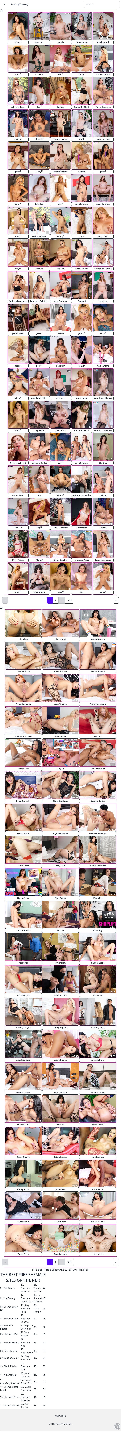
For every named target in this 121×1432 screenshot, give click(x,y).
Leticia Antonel (18, 107)
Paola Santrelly (23, 801)
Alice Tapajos (60, 704)
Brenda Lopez (97, 1092)
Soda (18, 74)
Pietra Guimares (103, 107)
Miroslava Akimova (103, 398)
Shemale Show (11, 1318)
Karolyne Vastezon (103, 268)
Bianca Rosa (60, 639)
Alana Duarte (23, 833)
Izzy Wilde (97, 995)
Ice (39, 106)
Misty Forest (82, 42)
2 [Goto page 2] (55, 600)
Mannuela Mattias (23, 736)
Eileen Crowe (23, 898)
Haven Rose (60, 1221)
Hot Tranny (9, 1298)
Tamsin (60, 42)
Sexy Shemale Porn (25, 1308)
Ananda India (97, 1060)
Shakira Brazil (103, 42)
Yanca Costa (23, 1254)
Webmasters (60, 1415)
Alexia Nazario (60, 671)
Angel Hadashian (39, 398)
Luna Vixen (98, 1254)
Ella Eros (39, 74)
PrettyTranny (19, 4)
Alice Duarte (60, 736)
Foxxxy (60, 930)
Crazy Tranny (10, 1350)
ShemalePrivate (12, 1342)
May (60, 203)
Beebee (60, 107)
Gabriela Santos (97, 801)
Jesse (82, 74)
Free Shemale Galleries (38, 1298)
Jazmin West (18, 333)
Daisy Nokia (103, 236)
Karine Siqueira (98, 768)
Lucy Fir (97, 736)
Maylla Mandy (23, 1221)
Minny (18, 42)
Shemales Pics (11, 1333)
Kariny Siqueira (60, 1027)
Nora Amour (39, 592)
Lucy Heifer (39, 430)
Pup (39, 365)
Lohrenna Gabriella (39, 301)
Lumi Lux (103, 301)
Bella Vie (60, 1124)
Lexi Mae (60, 398)
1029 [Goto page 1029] (69, 600)
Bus (39, 495)
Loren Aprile (23, 865)
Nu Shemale (10, 1374)
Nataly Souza (98, 1157)
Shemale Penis (11, 1397)
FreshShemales (12, 1405)
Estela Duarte (23, 1157)
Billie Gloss (60, 430)
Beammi (82, 301)
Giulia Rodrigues (60, 801)
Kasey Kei (97, 898)
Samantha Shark (81, 107)
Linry (81, 236)
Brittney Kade (97, 1027)
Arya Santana (81, 204)
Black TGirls (10, 1366)
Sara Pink (39, 42)
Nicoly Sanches (103, 74)
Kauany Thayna (23, 1027)
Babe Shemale (11, 1357)
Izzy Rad (60, 268)
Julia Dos (39, 204)
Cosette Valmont (60, 139)
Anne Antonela (98, 639)
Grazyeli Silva (60, 1092)
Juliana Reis (23, 768)
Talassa (18, 139)
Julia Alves (23, 639)
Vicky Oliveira (81, 268)
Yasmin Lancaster (98, 865)
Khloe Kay (97, 930)
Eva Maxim (60, 963)
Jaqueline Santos (39, 463)
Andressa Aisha (82, 560)
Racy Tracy (60, 865)
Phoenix (39, 139)
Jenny (39, 171)
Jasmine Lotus (60, 995)
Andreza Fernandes (18, 301)
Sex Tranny (9, 1288)
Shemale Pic (27, 1352)
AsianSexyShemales (10, 1383)
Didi (60, 74)
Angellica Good (23, 1060)
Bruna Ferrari (97, 1124)
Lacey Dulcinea (103, 139)
